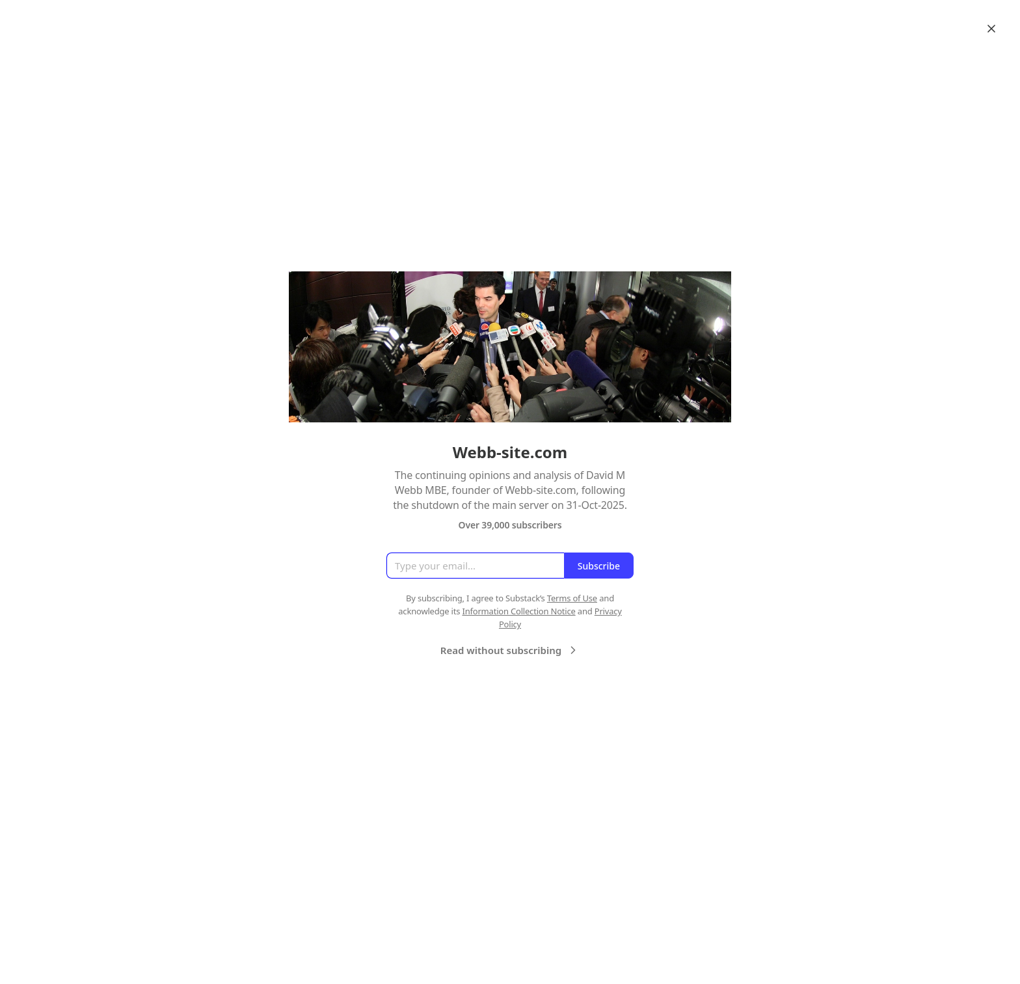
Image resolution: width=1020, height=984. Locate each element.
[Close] (991, 29)
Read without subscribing (510, 650)
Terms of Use (572, 598)
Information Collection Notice (518, 611)
